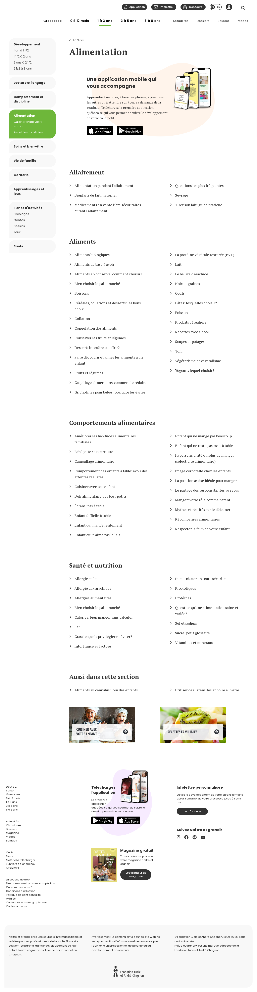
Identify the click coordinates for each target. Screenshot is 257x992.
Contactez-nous (17, 906)
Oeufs (180, 293)
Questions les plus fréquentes (199, 185)
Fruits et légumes (88, 372)
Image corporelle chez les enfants (203, 470)
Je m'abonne (192, 811)
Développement (27, 44)
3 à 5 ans (129, 21)
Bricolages (21, 214)
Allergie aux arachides (92, 588)
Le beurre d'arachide (191, 274)
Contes (19, 220)
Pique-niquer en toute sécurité (200, 578)
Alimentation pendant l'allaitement (103, 185)
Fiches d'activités (28, 208)
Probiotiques (185, 588)
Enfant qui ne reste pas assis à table (204, 445)
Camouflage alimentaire (94, 461)
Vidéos (243, 21)
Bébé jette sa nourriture (93, 451)
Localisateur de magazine (136, 874)
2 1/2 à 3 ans (23, 68)
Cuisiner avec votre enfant (28, 124)
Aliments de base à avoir (94, 264)
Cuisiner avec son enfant (94, 486)
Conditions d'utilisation (20, 891)
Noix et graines (187, 283)
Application (137, 7)
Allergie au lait (86, 578)
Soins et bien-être (28, 146)
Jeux (17, 232)
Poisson (181, 312)
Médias (11, 899)
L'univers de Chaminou (21, 864)
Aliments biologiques (92, 254)
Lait (178, 264)
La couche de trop (18, 879)
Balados (224, 21)
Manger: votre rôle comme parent (202, 499)
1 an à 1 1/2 (21, 50)
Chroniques (13, 825)
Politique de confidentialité (23, 895)
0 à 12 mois (79, 21)
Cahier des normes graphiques (26, 902)
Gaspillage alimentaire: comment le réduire (110, 382)
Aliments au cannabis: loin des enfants (106, 690)
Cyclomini (12, 868)
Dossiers (203, 21)
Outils (9, 852)
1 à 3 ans (105, 21)
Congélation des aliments (95, 328)
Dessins (19, 226)
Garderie (21, 175)
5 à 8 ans (153, 21)
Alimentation (98, 52)
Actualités (180, 21)
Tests (9, 856)
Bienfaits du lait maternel (95, 195)
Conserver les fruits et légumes (100, 337)
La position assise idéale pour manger (206, 480)
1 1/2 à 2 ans (22, 56)
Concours (195, 7)
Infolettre (166, 7)
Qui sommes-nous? (19, 887)
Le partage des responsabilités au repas (207, 490)
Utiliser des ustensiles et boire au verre (207, 690)
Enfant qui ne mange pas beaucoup (203, 435)
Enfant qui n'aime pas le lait (97, 534)
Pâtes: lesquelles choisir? (196, 302)
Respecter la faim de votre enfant (202, 528)
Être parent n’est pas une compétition (30, 883)
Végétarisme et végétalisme (198, 360)
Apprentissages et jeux (29, 191)
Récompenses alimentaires (197, 519)
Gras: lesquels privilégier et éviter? (103, 636)
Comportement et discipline (28, 99)
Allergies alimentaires (92, 597)
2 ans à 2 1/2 (23, 62)
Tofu (179, 351)
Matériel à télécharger (20, 860)
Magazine (12, 833)
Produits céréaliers (190, 322)
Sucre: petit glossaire (192, 632)
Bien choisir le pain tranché (97, 283)
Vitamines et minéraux (194, 642)
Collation (82, 318)
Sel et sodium (186, 623)
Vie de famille (25, 161)
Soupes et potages (190, 341)
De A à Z (11, 787)
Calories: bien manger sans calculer (103, 617)
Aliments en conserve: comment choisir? (108, 274)
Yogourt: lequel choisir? (194, 370)
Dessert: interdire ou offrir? (97, 347)
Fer (77, 626)
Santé (18, 246)
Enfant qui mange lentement (98, 525)
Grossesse (52, 21)
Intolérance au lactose (92, 646)
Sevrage (181, 195)
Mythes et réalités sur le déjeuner (202, 509)
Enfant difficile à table (92, 515)
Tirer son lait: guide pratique (198, 204)
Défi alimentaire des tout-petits (100, 496)
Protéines (183, 597)
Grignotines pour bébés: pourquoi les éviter (109, 392)
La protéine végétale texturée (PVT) (204, 254)
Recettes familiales (28, 132)
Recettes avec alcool (192, 331)
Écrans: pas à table (89, 505)
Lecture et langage (29, 83)
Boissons (81, 293)
